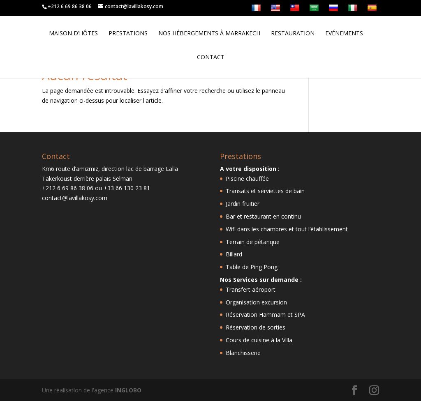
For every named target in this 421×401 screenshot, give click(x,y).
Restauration (293, 33)
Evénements (344, 33)
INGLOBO (128, 390)
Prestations (128, 33)
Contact (210, 57)
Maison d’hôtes (73, 33)
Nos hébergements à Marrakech (209, 33)
